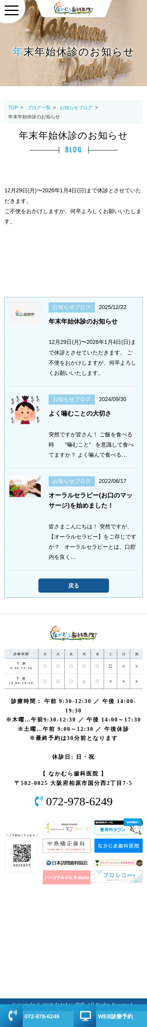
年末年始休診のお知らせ (83, 321)
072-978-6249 (79, 801)
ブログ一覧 (39, 107)
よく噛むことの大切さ (80, 413)
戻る (73, 585)
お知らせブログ (76, 107)
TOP (13, 107)
